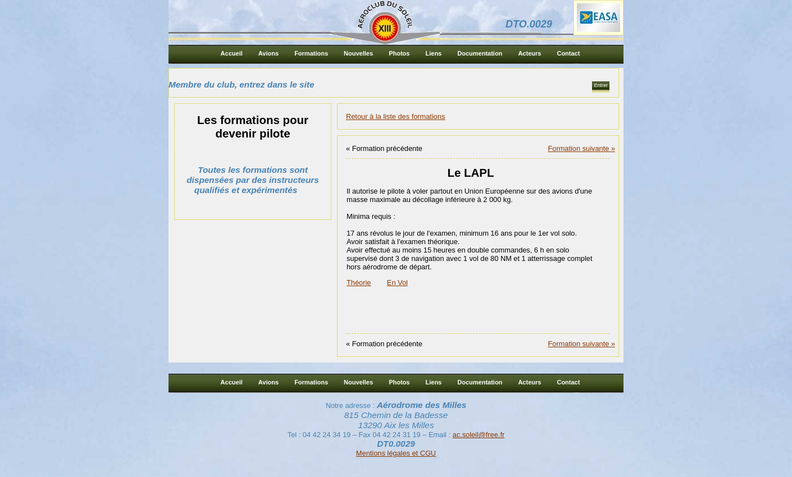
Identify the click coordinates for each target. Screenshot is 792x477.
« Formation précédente (384, 148)
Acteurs (529, 53)
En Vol (397, 282)
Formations (311, 53)
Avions (268, 53)
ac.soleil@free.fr (479, 434)
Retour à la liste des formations (395, 116)
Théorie (359, 282)
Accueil (232, 53)
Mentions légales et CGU (396, 453)
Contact (568, 53)
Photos (399, 53)
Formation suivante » (582, 148)
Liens (433, 53)
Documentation (479, 53)
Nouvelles (358, 53)
